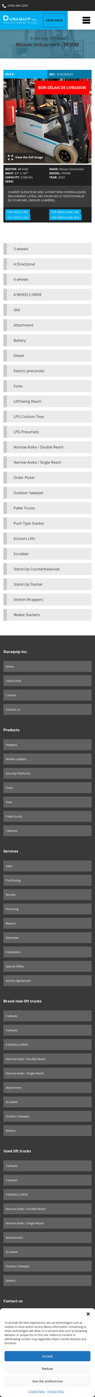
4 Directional (24, 264)
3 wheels (21, 248)
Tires (9, 802)
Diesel (19, 355)
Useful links (13, 681)
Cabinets (11, 831)
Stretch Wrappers (28, 599)
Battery (20, 340)
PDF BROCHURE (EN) (65, 217)
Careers (11, 695)
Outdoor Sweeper (29, 492)
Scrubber (21, 553)
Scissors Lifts (24, 538)
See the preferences (47, 1381)
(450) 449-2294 (15, 5)
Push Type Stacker (29, 523)
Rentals (11, 895)
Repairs (11, 923)
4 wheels (21, 279)
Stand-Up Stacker (28, 584)
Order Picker (24, 477)
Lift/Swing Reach (27, 401)
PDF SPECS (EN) (17, 217)
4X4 (17, 309)
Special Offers (15, 966)
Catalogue (54, 20)
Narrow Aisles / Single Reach (37, 462)
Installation (13, 952)
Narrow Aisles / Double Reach (38, 447)
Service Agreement (18, 981)
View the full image (25, 157)
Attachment (23, 325)
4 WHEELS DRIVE (27, 294)
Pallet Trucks (24, 508)
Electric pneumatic (29, 370)
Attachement (14, 1237)
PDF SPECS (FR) (17, 212)
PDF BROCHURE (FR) (65, 212)
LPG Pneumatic (26, 431)
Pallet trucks (14, 816)
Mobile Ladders (16, 759)
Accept (47, 1356)
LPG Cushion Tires (29, 416)
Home (10, 666)
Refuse (47, 1369)
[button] (88, 1314)
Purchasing (13, 880)
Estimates (12, 938)
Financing (12, 909)
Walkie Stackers (27, 614)
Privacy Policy (55, 1391)
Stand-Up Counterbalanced (36, 569)
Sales (9, 866)
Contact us (13, 709)
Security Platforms (18, 773)
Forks (18, 386)
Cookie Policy (36, 1391)
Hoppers (11, 745)
